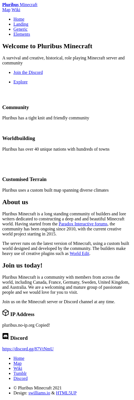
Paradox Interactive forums (83, 223)
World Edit (79, 253)
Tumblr (20, 373)
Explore (20, 81)
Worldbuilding (18, 138)
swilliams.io (39, 393)
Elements (21, 34)
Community (15, 107)
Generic (20, 29)
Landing (20, 24)
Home (18, 19)
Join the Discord (28, 72)
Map (6, 9)
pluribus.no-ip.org (18, 325)
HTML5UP (66, 393)
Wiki (15, 9)
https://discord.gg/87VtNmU (28, 348)
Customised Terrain (24, 179)
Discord (20, 378)
